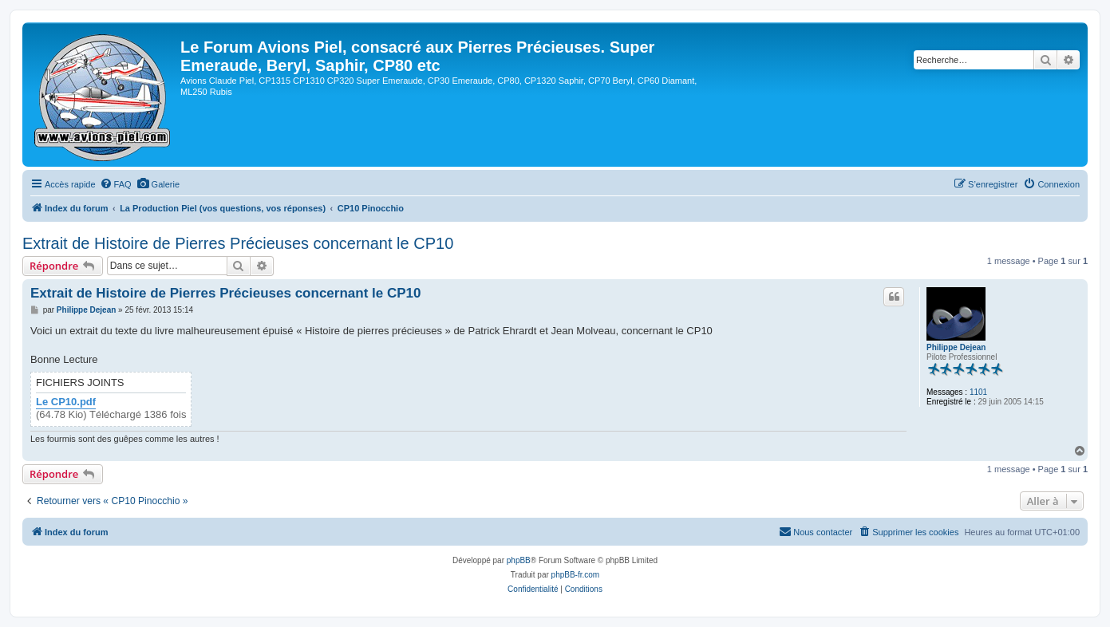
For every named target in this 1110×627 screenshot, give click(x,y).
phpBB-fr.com (575, 574)
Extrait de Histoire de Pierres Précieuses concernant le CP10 (237, 243)
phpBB (519, 560)
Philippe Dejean (956, 347)
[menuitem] (116, 184)
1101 (978, 392)
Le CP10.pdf (66, 402)
